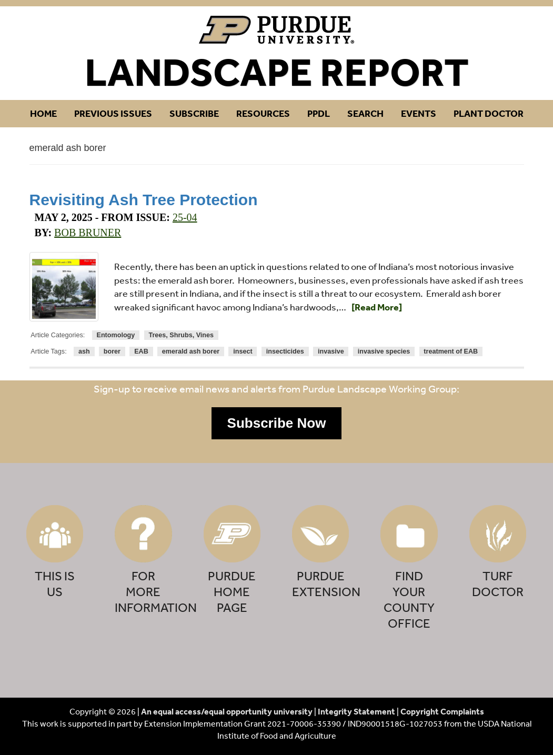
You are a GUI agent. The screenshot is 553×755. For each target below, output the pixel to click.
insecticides (285, 351)
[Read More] (376, 307)
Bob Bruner (87, 232)
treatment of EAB (451, 351)
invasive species (384, 351)
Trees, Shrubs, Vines (181, 335)
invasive (331, 351)
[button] (277, 423)
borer (112, 351)
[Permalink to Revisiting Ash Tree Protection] (64, 286)
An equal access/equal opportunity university (227, 711)
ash (84, 351)
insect (242, 351)
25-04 (185, 217)
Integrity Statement (356, 711)
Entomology (116, 335)
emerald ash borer (190, 351)
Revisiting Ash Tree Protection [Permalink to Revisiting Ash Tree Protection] (143, 199)
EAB (141, 351)
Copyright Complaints (442, 711)
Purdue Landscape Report (276, 30)
